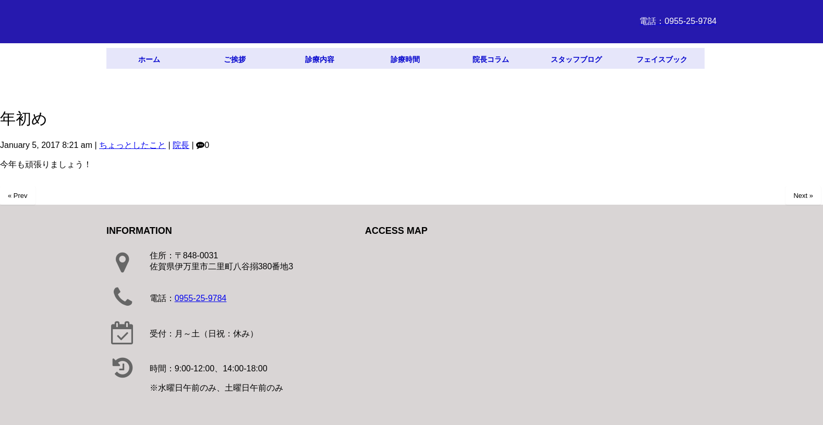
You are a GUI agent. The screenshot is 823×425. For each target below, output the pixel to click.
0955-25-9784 (201, 298)
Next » (803, 195)
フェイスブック (661, 59)
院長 (181, 145)
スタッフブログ (576, 59)
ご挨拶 (235, 59)
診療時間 (405, 59)
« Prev (18, 195)
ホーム (149, 59)
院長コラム (491, 59)
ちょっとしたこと (132, 145)
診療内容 (319, 59)
